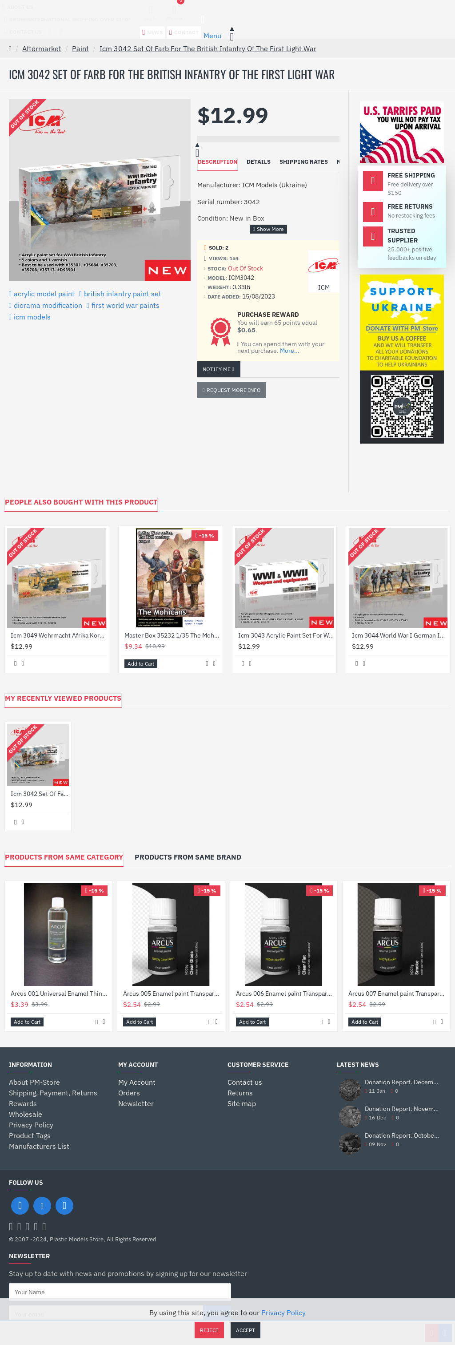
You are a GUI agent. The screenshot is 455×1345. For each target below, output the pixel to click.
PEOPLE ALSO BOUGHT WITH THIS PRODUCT (81, 501)
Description (217, 162)
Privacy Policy (283, 1312)
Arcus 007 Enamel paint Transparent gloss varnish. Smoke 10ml (397, 994)
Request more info (234, 390)
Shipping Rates (303, 162)
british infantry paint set (122, 293)
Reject (209, 1330)
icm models (32, 316)
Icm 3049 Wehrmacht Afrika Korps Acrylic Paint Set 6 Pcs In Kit (59, 635)
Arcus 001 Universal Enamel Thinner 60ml (60, 994)
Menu (212, 35)
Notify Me (217, 369)
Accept (245, 1330)
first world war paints (126, 305)
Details (259, 162)
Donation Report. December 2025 (402, 1082)
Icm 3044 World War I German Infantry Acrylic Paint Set (400, 635)
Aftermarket (41, 48)
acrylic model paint (44, 293)
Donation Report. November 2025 (402, 1109)
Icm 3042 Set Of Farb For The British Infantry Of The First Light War (208, 48)
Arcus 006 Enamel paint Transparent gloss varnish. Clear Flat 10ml (285, 994)
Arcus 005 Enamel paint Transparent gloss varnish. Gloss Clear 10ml (172, 994)
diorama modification (48, 305)
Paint (80, 48)
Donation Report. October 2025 (402, 1135)
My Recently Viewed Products (63, 698)
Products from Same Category (64, 856)
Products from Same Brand (188, 856)
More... (289, 350)
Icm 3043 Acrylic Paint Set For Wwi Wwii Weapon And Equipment (286, 635)
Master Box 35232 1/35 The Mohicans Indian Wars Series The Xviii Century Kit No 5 (172, 635)
